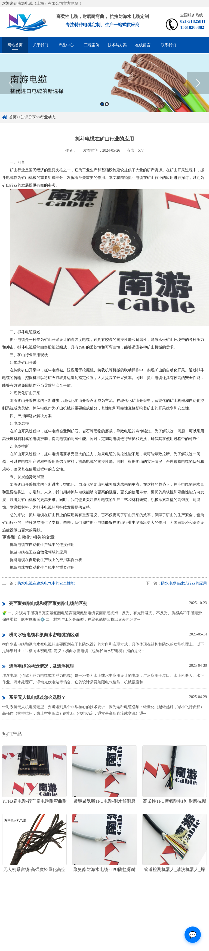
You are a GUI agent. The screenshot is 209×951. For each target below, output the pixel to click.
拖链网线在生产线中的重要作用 (42, 567)
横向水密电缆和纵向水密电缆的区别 (40, 635)
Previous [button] (11, 89)
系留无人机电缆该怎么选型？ (34, 698)
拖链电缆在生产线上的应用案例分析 (46, 560)
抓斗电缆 (135, 178)
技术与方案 (117, 45)
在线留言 (142, 45)
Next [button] (198, 89)
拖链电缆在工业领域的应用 (38, 552)
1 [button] (102, 110)
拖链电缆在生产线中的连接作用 (42, 545)
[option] (104, 89)
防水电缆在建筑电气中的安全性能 (46, 583)
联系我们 (168, 45)
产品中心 (66, 45)
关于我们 (40, 45)
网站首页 (15, 45)
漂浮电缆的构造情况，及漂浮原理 (38, 666)
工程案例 (91, 45)
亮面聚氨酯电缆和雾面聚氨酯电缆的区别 (44, 604)
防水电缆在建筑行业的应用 (184, 583)
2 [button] (107, 110)
